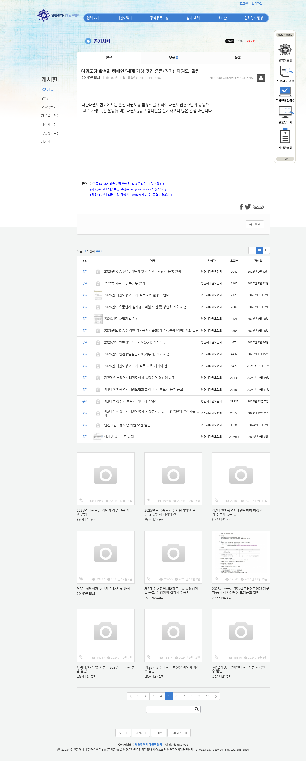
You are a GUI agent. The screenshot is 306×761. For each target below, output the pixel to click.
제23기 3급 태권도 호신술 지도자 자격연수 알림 (173, 669)
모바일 (159, 732)
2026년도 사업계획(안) (120, 319)
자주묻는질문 (50, 116)
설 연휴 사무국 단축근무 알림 (124, 283)
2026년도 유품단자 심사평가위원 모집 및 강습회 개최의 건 (145, 307)
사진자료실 (49, 124)
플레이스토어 (179, 732)
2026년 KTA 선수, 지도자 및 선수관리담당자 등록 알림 (142, 271)
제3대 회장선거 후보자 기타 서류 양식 (130, 401)
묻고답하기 (49, 107)
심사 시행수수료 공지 (119, 437)
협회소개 (93, 18)
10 (207, 696)
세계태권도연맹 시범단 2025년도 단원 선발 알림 (106, 669)
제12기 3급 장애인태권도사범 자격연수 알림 (238, 669)
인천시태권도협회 (91, 77)
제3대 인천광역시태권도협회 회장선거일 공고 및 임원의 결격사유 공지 (171, 591)
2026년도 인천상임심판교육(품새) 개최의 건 (135, 342)
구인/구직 (48, 98)
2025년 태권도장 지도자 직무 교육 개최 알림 (103, 512)
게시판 (222, 18)
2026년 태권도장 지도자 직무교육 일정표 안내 (136, 295)
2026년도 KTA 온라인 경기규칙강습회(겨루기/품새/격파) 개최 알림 (151, 330)
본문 (109, 58)
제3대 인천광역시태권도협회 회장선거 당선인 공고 (139, 378)
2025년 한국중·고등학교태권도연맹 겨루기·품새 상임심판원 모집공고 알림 (240, 591)
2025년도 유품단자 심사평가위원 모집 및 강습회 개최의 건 (169, 512)
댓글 (173, 58)
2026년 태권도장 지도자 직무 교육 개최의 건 (135, 366)
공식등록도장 (159, 18)
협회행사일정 (253, 18)
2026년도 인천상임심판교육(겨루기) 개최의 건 (137, 354)
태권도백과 (124, 18)
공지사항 (47, 90)
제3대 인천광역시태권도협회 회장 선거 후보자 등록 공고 (143, 389)
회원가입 (257, 3)
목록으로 (254, 224)
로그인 (244, 3)
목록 (238, 58)
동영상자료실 (50, 133)
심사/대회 (193, 18)
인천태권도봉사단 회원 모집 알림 (127, 425)
